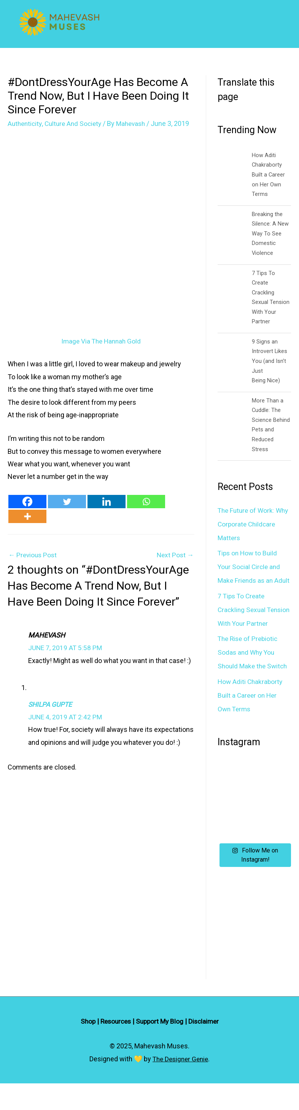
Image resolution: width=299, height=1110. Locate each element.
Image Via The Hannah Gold (101, 351)
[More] (27, 526)
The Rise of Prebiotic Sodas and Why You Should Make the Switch (254, 679)
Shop (85, 1048)
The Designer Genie (180, 1085)
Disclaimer (206, 1048)
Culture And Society (76, 123)
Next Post (174, 565)
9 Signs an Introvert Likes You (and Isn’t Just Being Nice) (270, 360)
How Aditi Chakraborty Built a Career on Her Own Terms (268, 174)
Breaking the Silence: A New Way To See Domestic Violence (270, 233)
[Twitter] (67, 511)
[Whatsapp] (146, 511)
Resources (114, 1048)
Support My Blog (160, 1048)
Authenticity (26, 123)
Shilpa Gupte (51, 715)
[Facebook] (27, 511)
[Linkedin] (106, 511)
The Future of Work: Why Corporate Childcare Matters (247, 523)
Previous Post (33, 565)
